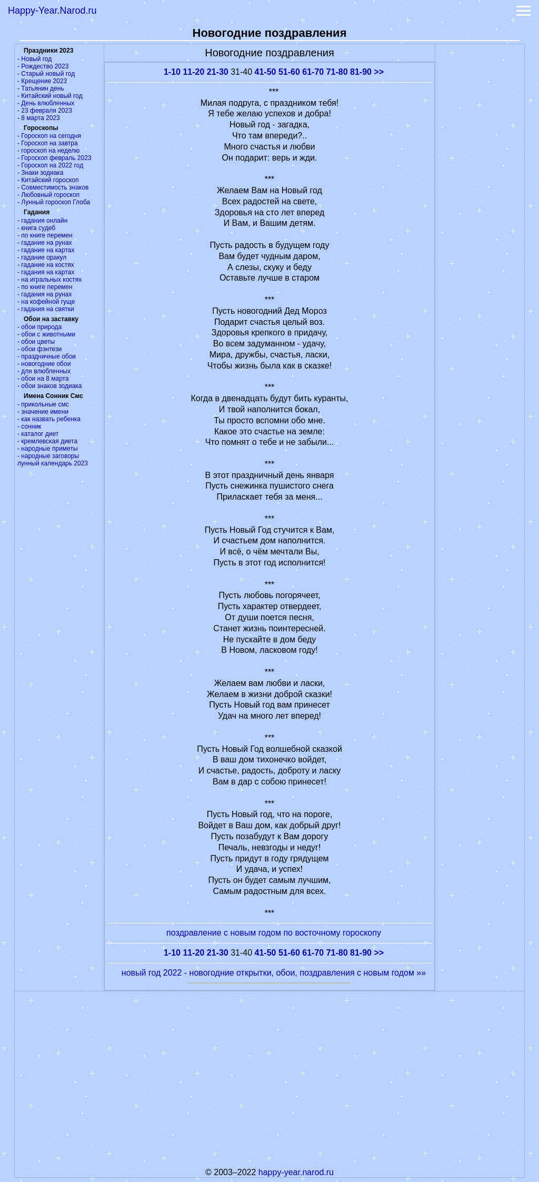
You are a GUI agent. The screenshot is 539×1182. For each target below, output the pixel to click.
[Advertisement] (480, 202)
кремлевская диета (49, 441)
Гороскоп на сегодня (51, 136)
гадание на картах (47, 250)
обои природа (41, 327)
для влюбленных (46, 371)
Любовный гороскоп (50, 194)
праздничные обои (48, 356)
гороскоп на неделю (50, 150)
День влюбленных (47, 103)
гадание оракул (43, 257)
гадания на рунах (46, 294)
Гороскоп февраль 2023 (56, 158)
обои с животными (48, 334)
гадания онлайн (44, 220)
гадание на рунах (46, 242)
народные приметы (49, 448)
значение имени (44, 411)
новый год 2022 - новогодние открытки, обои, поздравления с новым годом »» (274, 972)
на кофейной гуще (48, 301)
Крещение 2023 (44, 81)
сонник (31, 426)
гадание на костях (47, 265)
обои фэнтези (41, 349)
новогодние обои (46, 363)
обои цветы (38, 341)
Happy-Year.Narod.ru (52, 10)
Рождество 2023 (44, 66)
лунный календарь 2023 (52, 463)
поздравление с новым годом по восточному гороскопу (273, 932)
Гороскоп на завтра (49, 143)
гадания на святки (47, 309)
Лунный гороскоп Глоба (55, 202)
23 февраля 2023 (46, 110)
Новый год (36, 59)
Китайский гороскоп (49, 180)
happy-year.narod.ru (296, 1172)
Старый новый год (48, 73)
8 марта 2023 (40, 118)
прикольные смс (44, 404)
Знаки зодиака (42, 172)
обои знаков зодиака (51, 386)
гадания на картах (47, 272)
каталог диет (39, 434)
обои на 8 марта (44, 378)
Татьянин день (42, 88)
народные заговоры (50, 456)
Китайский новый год (51, 96)
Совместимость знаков (54, 187)
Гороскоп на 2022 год (52, 165)
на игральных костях (51, 279)
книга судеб (38, 228)
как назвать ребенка (51, 419)
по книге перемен (46, 235)
